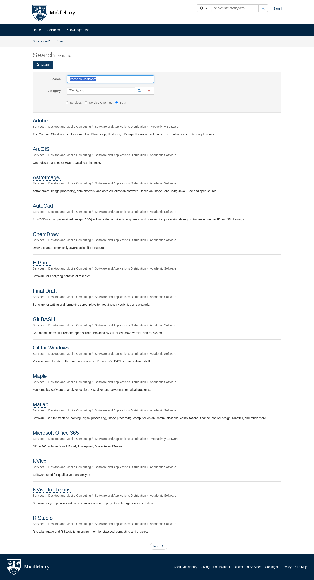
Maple (40, 376)
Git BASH (44, 319)
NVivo (39, 461)
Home (37, 30)
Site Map (301, 567)
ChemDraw (46, 234)
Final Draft (45, 291)
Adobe (40, 121)
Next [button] (158, 546)
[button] (139, 91)
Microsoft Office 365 (56, 433)
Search (62, 41)
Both (120, 102)
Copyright (271, 567)
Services (53, 30)
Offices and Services (247, 567)
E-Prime (42, 262)
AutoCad (43, 206)
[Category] (89, 90)
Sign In (278, 8)
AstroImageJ (47, 177)
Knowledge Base (78, 30)
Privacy (287, 567)
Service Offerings (98, 102)
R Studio (43, 518)
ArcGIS (41, 149)
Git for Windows (51, 348)
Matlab (40, 404)
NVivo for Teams (52, 489)
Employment (221, 567)
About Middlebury (185, 567)
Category (54, 91)
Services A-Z (41, 41)
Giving (205, 567)
